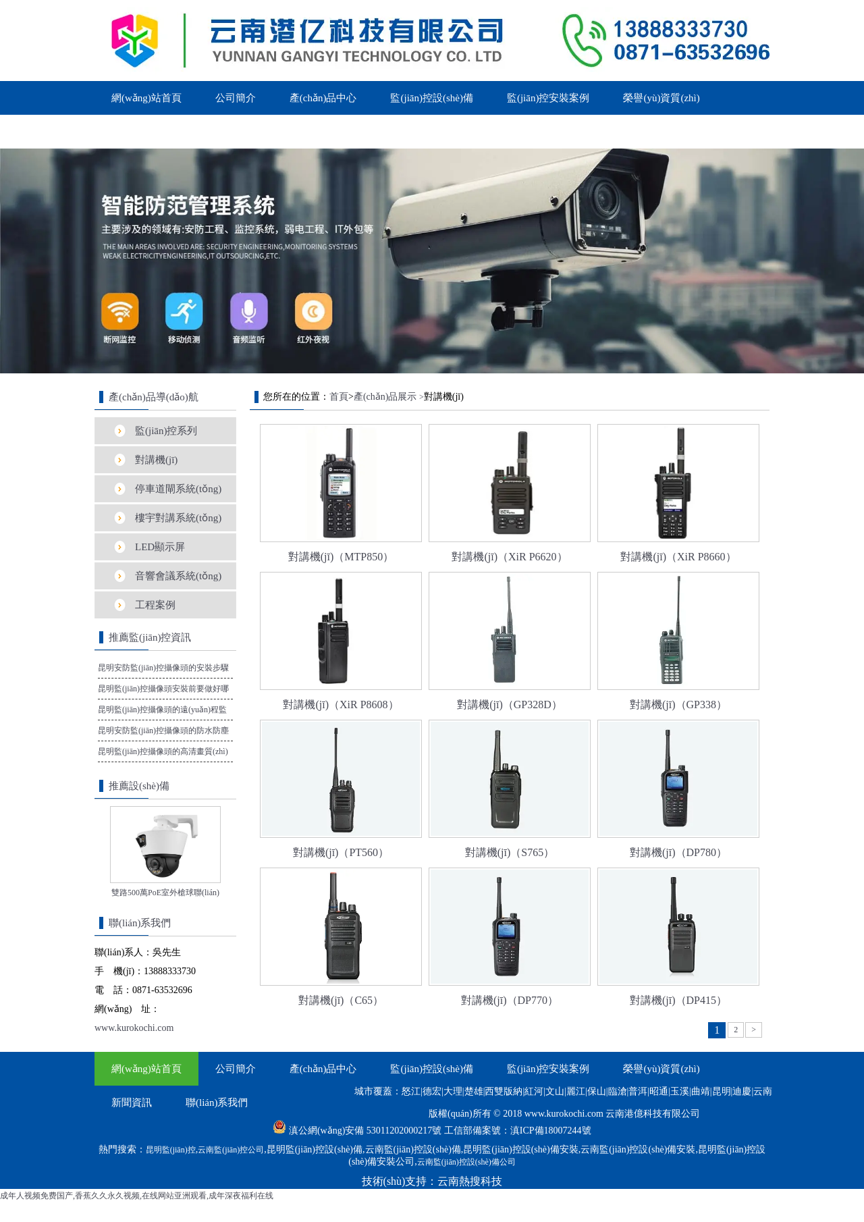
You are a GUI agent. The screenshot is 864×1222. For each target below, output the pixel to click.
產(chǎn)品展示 (385, 397)
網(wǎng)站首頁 (146, 97)
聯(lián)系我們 (217, 131)
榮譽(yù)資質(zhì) (661, 97)
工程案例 (155, 605)
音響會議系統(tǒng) (178, 575)
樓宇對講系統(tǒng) (178, 517)
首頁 (338, 397)
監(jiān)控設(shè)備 (431, 97)
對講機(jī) (156, 459)
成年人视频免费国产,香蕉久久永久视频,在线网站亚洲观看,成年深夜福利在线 (136, 1195)
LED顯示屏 (160, 546)
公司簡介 (235, 97)
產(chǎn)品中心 (323, 97)
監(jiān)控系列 (166, 430)
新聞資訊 (131, 131)
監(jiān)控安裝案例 (548, 97)
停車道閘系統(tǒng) (178, 488)
